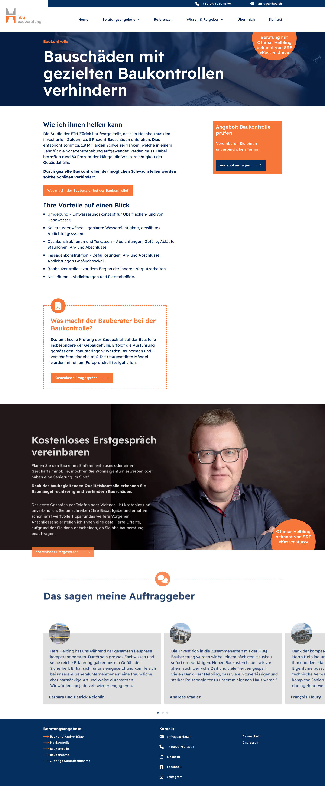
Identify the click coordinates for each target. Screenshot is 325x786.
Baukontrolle (56, 749)
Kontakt (275, 19)
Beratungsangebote (121, 19)
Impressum (250, 743)
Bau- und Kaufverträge (63, 737)
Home (83, 19)
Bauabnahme (56, 755)
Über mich (246, 19)
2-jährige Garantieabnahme (66, 761)
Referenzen (163, 19)
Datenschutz (251, 736)
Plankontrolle (56, 743)
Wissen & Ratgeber (205, 19)
